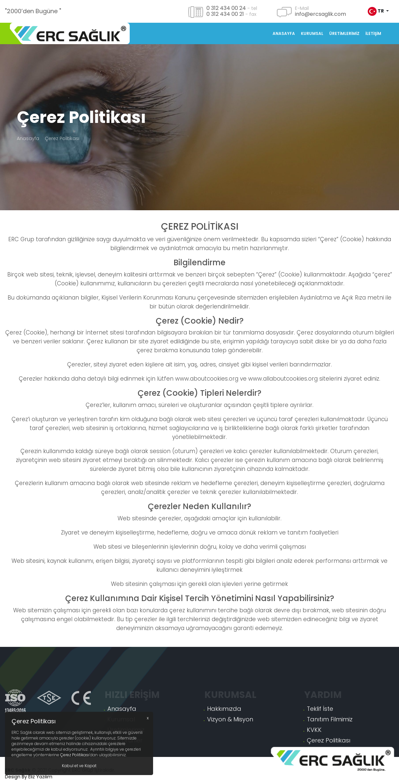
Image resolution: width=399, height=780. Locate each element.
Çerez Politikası (74, 755)
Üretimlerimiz (344, 33)
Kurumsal (312, 33)
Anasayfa (284, 33)
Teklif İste (320, 740)
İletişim (373, 33)
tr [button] (376, 11)
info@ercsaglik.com (320, 14)
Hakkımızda (224, 740)
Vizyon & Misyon (230, 751)
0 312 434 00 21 (225, 14)
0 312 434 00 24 (226, 8)
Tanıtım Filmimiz (330, 751)
